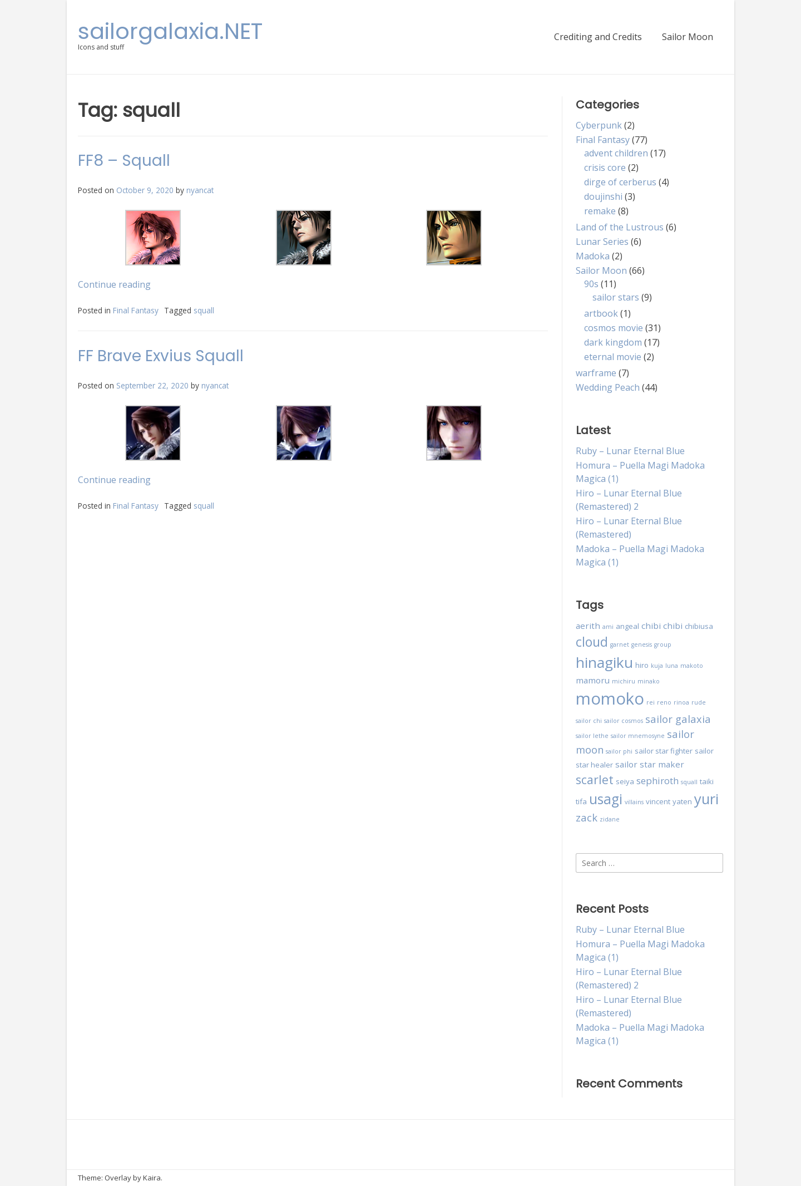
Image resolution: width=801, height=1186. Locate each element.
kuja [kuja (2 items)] (657, 666)
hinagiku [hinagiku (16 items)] (604, 662)
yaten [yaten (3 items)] (682, 801)
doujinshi (603, 196)
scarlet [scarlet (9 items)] (595, 779)
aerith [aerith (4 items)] (588, 625)
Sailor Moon (687, 37)
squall (204, 310)
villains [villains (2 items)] (634, 802)
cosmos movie (613, 328)
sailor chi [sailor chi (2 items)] (589, 721)
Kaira (152, 1178)
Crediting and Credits (598, 37)
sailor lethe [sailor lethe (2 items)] (592, 736)
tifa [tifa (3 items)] (581, 801)
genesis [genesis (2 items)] (641, 644)
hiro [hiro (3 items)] (642, 665)
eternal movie (612, 357)
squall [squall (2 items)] (689, 782)
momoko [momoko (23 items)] (610, 698)
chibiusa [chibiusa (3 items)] (699, 626)
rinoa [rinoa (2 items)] (681, 702)
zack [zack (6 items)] (586, 817)
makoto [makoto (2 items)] (691, 666)
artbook (601, 313)
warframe (596, 373)
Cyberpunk (599, 125)
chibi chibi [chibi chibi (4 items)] (662, 625)
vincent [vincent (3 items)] (658, 801)
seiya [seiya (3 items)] (625, 781)
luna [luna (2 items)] (671, 666)
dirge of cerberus (620, 182)
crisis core (605, 167)
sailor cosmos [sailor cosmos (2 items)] (623, 721)
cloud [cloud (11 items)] (592, 642)
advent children (616, 153)
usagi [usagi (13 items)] (605, 799)
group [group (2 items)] (662, 644)
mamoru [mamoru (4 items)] (593, 680)
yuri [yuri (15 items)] (706, 799)
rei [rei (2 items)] (650, 702)
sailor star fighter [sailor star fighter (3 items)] (664, 751)
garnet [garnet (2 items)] (619, 644)
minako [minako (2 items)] (648, 681)
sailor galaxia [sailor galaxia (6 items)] (678, 719)
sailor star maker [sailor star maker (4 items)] (649, 764)
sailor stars (615, 297)
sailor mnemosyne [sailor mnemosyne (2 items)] (638, 736)
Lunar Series (602, 241)
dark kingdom (613, 342)
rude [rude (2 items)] (698, 702)
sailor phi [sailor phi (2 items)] (619, 751)
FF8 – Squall (124, 160)
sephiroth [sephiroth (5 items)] (657, 780)
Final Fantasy (136, 310)
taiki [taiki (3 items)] (707, 781)
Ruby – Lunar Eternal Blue (630, 451)
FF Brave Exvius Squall (161, 356)
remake (600, 211)
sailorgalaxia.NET (170, 31)
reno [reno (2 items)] (664, 702)
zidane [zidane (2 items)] (610, 819)
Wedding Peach (608, 387)
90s (591, 284)
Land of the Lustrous (620, 227)
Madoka (593, 256)
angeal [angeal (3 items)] (627, 626)
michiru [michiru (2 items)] (623, 681)
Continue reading (114, 284)
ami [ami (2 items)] (608, 627)
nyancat (200, 190)
